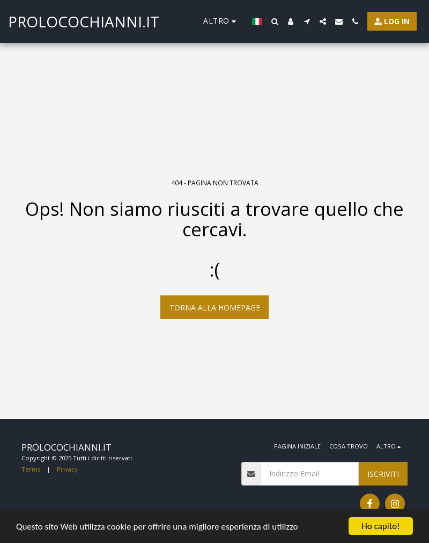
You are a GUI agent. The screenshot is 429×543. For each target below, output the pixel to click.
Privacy (67, 469)
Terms (30, 469)
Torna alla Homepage (214, 307)
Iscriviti (383, 474)
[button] (274, 21)
